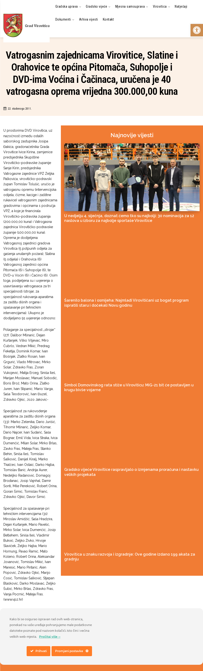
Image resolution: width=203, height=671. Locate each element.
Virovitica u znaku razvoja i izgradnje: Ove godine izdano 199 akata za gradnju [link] (123, 547)
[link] (197, 30)
